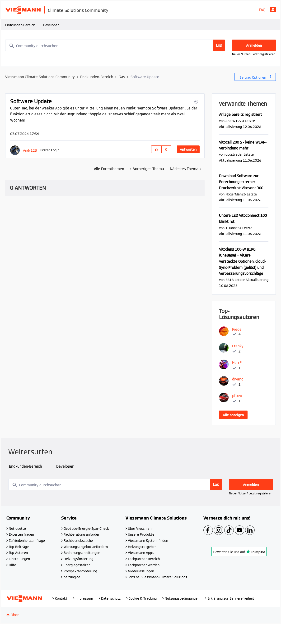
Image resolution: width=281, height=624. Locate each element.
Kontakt (61, 598)
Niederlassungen (141, 571)
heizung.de (72, 577)
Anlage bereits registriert (240, 114)
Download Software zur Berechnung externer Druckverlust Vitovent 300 (241, 182)
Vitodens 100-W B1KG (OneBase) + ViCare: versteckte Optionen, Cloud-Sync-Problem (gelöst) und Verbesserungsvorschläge (242, 261)
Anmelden (273, 9)
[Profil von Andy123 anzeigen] (30, 150)
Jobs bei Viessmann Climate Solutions (157, 577)
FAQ (262, 10)
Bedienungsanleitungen (82, 553)
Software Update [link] (145, 77)
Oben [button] (15, 615)
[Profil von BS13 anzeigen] (229, 279)
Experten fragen (21, 534)
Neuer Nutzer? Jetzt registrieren (253, 54)
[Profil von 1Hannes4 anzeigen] (233, 228)
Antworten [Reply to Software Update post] (188, 149)
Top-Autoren (18, 553)
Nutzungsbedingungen (182, 598)
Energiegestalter (77, 565)
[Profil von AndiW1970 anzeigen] (234, 120)
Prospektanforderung (80, 571)
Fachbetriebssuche (78, 540)
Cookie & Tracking (143, 598)
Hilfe (12, 565)
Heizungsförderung (78, 559)
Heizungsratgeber (142, 547)
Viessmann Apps (141, 553)
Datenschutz (111, 598)
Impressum (84, 598)
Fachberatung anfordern (82, 534)
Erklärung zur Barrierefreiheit (230, 598)
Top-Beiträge (19, 547)
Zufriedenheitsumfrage (27, 540)
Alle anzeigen (233, 415)
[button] (196, 101)
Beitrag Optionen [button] (252, 77)
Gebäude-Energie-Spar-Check (86, 528)
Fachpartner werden (143, 565)
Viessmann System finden (148, 540)
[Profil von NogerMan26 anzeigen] (235, 194)
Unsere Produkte (141, 534)
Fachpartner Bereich (144, 559)
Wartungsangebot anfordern (86, 547)
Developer (51, 25)
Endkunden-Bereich (20, 25)
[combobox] (115, 45)
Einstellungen (19, 559)
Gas (122, 77)
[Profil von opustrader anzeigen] (234, 154)
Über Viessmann (140, 528)
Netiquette (17, 528)
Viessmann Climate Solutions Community (40, 77)
